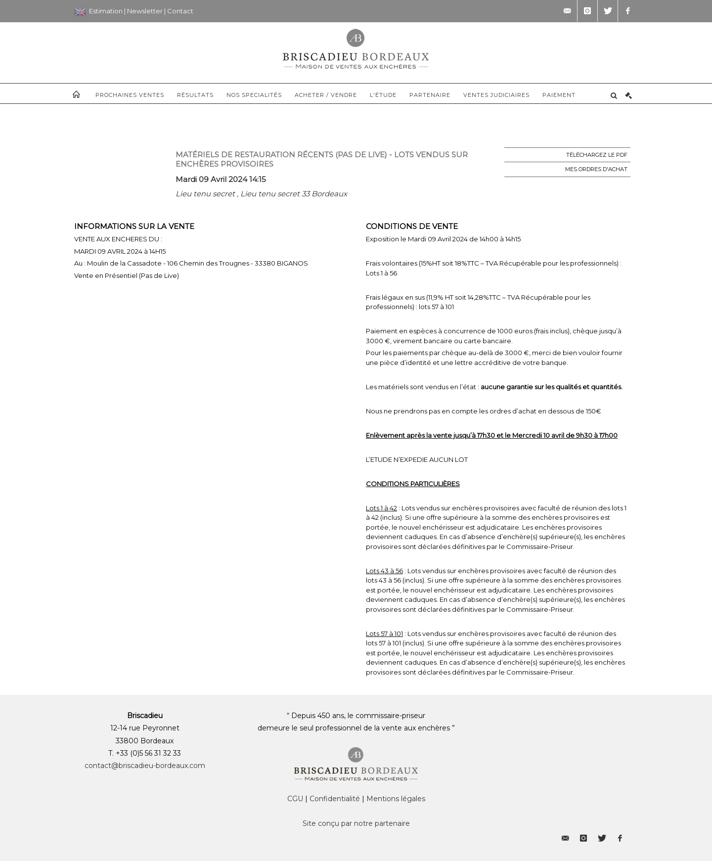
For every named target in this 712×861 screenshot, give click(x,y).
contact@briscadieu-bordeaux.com (145, 765)
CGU (295, 798)
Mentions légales (395, 798)
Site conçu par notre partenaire (356, 823)
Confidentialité (335, 798)
